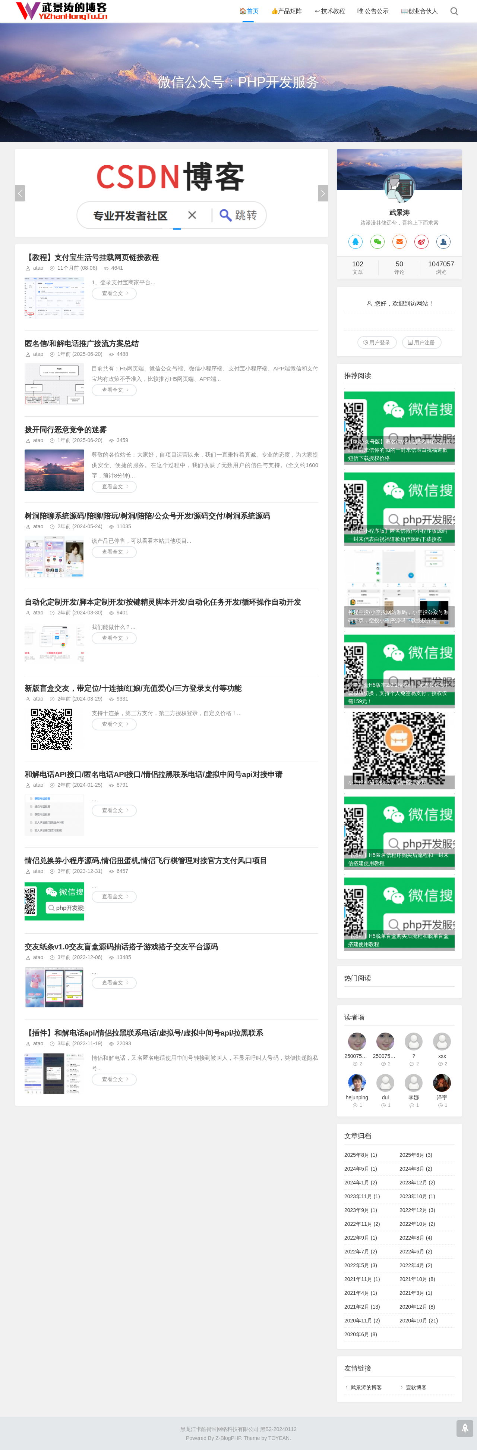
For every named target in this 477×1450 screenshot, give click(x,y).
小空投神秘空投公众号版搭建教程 (387, 782)
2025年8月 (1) (360, 1155)
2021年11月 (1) (362, 1279)
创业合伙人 (419, 11)
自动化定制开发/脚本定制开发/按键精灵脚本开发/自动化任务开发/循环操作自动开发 (163, 602)
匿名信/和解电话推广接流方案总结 (82, 343)
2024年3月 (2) (415, 1169)
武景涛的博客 (366, 1387)
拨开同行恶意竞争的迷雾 (66, 430)
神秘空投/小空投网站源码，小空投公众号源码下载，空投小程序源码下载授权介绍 (398, 616)
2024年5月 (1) (360, 1169)
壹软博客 (416, 1387)
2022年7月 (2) (360, 1252)
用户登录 (379, 342)
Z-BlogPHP (228, 1438)
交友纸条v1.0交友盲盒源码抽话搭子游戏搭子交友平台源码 (121, 947)
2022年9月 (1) (360, 1238)
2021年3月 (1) (415, 1293)
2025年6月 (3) (415, 1155)
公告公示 (372, 11)
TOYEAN (279, 1438)
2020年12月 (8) (417, 1307)
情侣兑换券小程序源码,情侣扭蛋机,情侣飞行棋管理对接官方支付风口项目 (146, 860)
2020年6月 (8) (360, 1334)
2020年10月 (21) (418, 1321)
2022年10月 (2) (417, 1224)
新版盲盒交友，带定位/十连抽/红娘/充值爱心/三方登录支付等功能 (133, 688)
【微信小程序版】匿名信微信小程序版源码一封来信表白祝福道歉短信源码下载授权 (397, 535)
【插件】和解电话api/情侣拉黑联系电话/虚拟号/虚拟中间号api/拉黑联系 (144, 1033)
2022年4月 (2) (415, 1265)
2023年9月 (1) (360, 1210)
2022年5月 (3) (360, 1265)
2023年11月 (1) (362, 1196)
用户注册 (424, 342)
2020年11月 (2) (362, 1321)
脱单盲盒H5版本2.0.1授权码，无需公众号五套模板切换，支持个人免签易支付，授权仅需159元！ (399, 693)
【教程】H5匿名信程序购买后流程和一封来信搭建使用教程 (398, 859)
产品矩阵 (286, 11)
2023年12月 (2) (417, 1183)
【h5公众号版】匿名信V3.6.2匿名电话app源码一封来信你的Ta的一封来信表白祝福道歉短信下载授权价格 (399, 450)
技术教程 (329, 11)
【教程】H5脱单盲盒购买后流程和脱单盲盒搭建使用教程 (398, 940)
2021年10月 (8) (417, 1279)
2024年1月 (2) (360, 1183)
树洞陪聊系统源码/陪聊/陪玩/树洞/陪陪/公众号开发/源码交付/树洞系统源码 (147, 516)
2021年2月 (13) (362, 1307)
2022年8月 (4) (415, 1238)
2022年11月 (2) (362, 1224)
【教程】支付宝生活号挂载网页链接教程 (92, 257)
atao (38, 268)
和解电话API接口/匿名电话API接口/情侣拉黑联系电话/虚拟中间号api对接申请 (153, 774)
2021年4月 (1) (360, 1293)
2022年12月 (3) (417, 1210)
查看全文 (112, 293)
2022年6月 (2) (415, 1252)
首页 (248, 11)
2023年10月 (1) (417, 1196)
